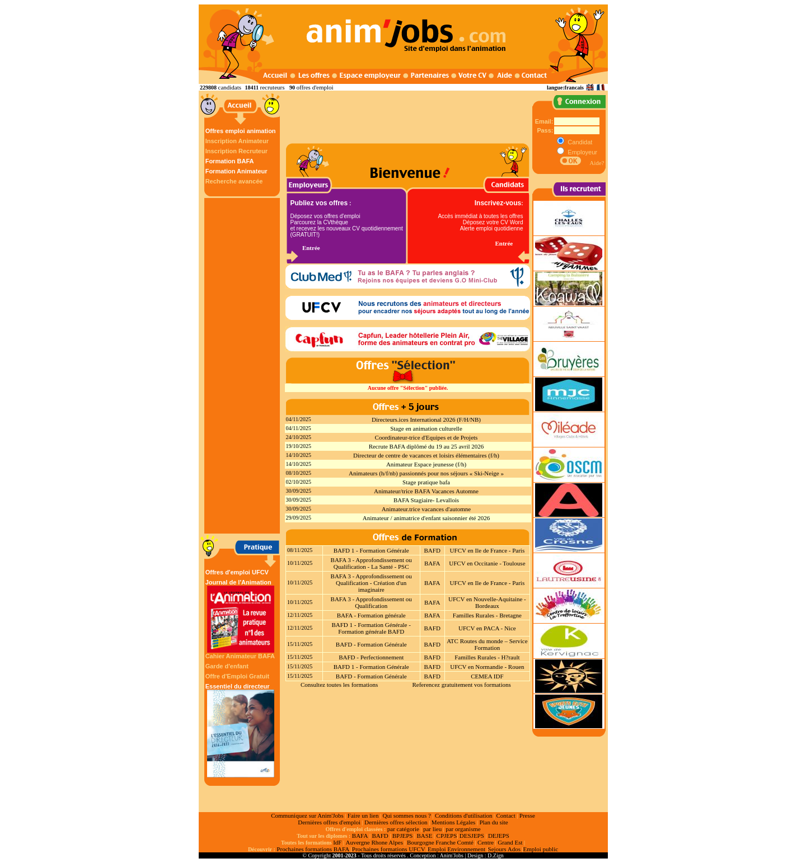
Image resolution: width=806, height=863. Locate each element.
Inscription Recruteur (236, 151)
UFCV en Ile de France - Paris (487, 550)
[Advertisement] (243, 366)
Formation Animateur (236, 171)
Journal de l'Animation (240, 616)
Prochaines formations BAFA (313, 849)
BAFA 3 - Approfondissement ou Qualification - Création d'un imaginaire (371, 583)
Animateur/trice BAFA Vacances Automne (426, 491)
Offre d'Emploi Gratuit (237, 676)
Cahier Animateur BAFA (240, 656)
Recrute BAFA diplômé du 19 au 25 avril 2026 (426, 446)
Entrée (311, 247)
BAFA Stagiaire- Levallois (426, 500)
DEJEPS (498, 835)
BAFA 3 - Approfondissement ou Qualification (371, 602)
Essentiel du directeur (240, 730)
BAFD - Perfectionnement (371, 657)
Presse (527, 815)
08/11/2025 (299, 550)
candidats (230, 87)
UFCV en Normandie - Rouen (487, 666)
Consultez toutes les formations (339, 684)
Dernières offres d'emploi (329, 822)
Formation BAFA (229, 161)
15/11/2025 (299, 644)
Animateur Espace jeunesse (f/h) (426, 464)
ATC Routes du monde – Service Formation (487, 644)
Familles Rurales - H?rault (486, 657)
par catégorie (403, 829)
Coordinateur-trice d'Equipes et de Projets (426, 437)
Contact (506, 815)
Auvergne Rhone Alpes (373, 842)
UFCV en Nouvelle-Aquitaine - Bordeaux (487, 602)
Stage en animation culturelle (426, 428)
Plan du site (493, 822)
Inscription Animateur (237, 141)
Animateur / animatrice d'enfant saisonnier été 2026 (426, 518)
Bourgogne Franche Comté (440, 842)
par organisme (463, 829)
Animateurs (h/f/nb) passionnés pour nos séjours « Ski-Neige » (426, 473)
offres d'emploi (314, 87)
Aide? (596, 162)
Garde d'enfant (227, 666)
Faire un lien (363, 815)
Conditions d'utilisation (464, 815)
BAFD (432, 550)
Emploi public (540, 849)
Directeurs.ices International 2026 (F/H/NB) (426, 419)
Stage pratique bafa (426, 482)
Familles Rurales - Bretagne (487, 615)
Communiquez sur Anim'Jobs (307, 815)
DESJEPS (472, 835)
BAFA (432, 563)
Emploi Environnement (456, 849)
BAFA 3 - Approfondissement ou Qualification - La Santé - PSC (371, 563)
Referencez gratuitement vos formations (461, 684)
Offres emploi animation (240, 131)
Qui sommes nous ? (406, 815)
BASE (424, 835)
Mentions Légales (454, 822)
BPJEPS (402, 835)
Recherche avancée (234, 181)
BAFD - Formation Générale (371, 644)
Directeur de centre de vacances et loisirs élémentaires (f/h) (426, 455)
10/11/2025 (299, 563)
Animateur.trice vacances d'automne (426, 509)
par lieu (432, 829)
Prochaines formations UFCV (388, 849)
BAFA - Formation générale (371, 615)
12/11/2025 (299, 615)
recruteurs (272, 87)
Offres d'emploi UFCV (237, 572)
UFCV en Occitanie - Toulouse (487, 563)
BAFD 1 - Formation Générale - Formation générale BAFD (370, 628)
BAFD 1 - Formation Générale (371, 550)
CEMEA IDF (487, 676)
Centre (485, 842)
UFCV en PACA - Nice (487, 628)
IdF (337, 842)
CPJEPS (447, 835)
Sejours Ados (504, 849)
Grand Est (510, 842)
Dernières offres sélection (396, 822)
